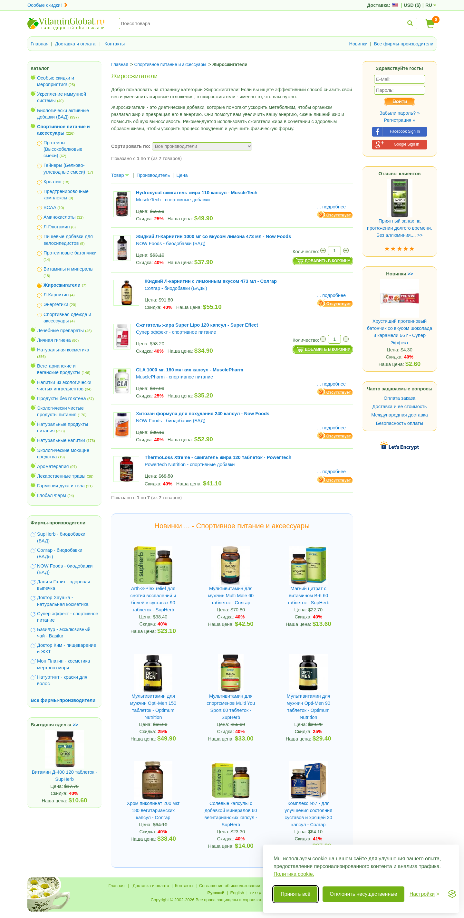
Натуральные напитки (61, 440)
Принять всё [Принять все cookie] (295, 894)
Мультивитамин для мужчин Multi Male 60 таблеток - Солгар (231, 595)
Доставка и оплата (75, 43)
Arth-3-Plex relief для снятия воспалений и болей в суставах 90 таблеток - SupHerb (153, 599)
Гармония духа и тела (61, 485)
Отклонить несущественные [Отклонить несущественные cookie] (363, 894)
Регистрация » (399, 120)
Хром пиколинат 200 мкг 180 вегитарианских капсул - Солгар (153, 810)
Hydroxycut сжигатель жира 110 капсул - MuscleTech (196, 192)
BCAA (50, 207)
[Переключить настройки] (425, 894)
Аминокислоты (59, 217)
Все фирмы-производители (403, 43)
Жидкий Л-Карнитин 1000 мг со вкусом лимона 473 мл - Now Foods (213, 236)
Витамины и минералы (68, 269)
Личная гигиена (54, 340)
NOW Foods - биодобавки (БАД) (171, 243)
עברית (255, 892)
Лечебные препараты (60, 330)
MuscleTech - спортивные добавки (173, 199)
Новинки (358, 43)
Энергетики (56, 304)
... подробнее (331, 206)
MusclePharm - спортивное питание (174, 376)
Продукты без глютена (61, 398)
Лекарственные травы (61, 476)
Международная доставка (399, 414)
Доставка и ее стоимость (399, 406)
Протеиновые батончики (70, 252)
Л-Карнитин (56, 294)
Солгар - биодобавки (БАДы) (176, 288)
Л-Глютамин (57, 226)
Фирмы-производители (58, 522)
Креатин (52, 181)
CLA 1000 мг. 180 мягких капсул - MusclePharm (189, 369)
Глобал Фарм (51, 495)
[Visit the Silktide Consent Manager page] (452, 894)
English (237, 892)
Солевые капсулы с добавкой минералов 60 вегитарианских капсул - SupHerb (230, 814)
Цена (182, 175)
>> (75, 724)
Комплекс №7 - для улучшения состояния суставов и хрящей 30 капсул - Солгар (308, 814)
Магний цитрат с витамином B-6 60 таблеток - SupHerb (308, 595)
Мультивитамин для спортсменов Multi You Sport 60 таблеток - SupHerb (231, 706)
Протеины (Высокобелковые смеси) (63, 149)
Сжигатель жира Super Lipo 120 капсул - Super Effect (197, 325)
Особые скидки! (47, 5)
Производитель (153, 175)
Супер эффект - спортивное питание (176, 332)
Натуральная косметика (63, 349)
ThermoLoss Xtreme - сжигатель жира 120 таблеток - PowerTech (218, 457)
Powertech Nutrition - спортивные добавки (190, 464)
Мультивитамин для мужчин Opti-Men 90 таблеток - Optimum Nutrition (308, 706)
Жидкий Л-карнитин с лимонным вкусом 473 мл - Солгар (211, 281)
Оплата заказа (399, 398)
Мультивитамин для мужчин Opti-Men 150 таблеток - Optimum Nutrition (153, 706)
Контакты (114, 43)
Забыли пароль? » (400, 113)
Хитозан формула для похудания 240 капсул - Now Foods (202, 413)
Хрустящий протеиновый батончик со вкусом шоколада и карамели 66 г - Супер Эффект (399, 320)
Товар (120, 175)
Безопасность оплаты (399, 423)
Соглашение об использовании (229, 885)
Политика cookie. (294, 874)
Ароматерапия (53, 466)
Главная (40, 43)
